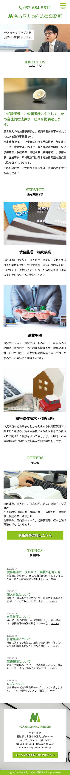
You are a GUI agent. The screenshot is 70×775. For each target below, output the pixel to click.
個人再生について (19, 594)
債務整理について (19, 661)
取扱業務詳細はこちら (35, 535)
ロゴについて (16, 683)
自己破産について (19, 616)
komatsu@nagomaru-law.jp (37, 747)
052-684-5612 (27, 743)
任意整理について (19, 639)
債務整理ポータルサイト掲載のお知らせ (33, 572)
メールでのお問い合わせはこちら (35, 755)
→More (52, 578)
